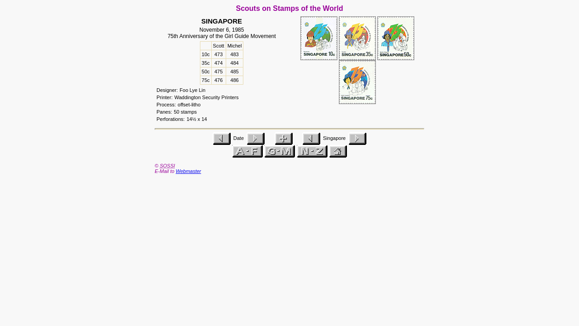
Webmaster (188, 171)
